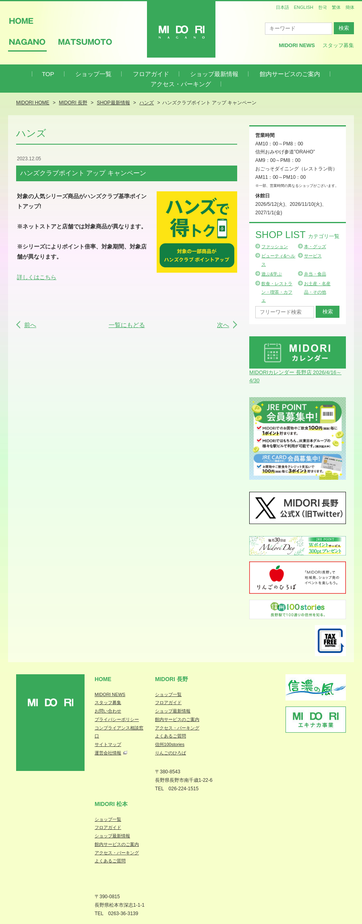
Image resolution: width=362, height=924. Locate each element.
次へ (223, 324)
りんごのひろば (170, 752)
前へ (30, 324)
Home (103, 679)
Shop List (297, 234)
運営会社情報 (108, 752)
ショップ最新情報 (214, 74)
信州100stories (169, 744)
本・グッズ (315, 246)
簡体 (349, 7)
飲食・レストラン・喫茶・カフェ (276, 292)
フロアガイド (151, 74)
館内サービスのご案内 (290, 74)
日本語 (282, 7)
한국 (322, 7)
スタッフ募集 (338, 45)
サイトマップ (108, 744)
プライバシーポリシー (117, 719)
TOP (48, 74)
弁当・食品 (315, 273)
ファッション (274, 246)
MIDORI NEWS (110, 694)
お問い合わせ (108, 711)
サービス (313, 255)
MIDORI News (297, 45)
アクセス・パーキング (181, 84)
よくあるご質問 (170, 735)
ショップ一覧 (93, 74)
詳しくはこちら (36, 277)
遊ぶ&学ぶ (271, 273)
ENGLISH (303, 7)
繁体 (336, 7)
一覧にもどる (127, 324)
